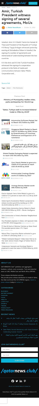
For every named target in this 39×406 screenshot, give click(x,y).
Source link (6, 83)
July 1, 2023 (15, 169)
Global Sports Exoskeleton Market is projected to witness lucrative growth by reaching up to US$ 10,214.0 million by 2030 (18, 203)
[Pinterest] (25, 381)
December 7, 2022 (7, 230)
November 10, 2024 (17, 149)
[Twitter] (17, 381)
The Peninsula (18, 88)
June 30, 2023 (6, 197)
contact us (19, 282)
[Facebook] (13, 381)
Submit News (19, 386)
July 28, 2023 (10, 217)
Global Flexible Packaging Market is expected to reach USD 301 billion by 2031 (20, 154)
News (8, 7)
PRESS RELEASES (7, 310)
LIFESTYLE (4, 301)
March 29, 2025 (8, 158)
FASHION (4, 295)
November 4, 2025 (7, 212)
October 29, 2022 (11, 243)
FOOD (3, 297)
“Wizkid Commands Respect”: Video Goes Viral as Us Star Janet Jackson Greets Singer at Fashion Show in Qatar (19, 241)
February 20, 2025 (25, 205)
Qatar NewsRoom (14, 27)
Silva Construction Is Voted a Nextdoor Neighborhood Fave (19, 216)
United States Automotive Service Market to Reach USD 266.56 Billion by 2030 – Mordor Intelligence (18, 209)
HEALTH (14, 7)
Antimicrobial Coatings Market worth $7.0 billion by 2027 (23, 174)
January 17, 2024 (7, 250)
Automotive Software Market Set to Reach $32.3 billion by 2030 (24, 121)
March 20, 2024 (27, 235)
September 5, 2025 (17, 140)
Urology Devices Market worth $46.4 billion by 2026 (23, 187)
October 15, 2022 (29, 27)
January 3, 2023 (16, 190)
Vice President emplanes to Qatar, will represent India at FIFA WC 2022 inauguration (19, 222)
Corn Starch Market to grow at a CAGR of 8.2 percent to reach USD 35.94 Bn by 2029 (23, 164)
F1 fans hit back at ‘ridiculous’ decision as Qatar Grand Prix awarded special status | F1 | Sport (19, 227)
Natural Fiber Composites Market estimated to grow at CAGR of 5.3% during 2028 (19, 235)
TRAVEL (3, 306)
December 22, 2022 (17, 178)
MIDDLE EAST (5, 308)
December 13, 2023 (17, 125)
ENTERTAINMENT (7, 293)
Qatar (9, 88)
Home (3, 7)
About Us (11, 386)
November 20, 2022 (28, 223)
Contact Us (27, 386)
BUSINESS (4, 291)
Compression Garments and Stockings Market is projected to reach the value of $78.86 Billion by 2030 (19, 247)
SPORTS (4, 304)
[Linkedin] (21, 381)
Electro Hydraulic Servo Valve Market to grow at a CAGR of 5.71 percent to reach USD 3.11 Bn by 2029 (19, 194)
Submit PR (33, 3)
